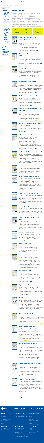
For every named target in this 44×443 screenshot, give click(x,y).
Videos (3, 49)
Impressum (28, 441)
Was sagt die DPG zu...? (6, 47)
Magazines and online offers (5, 52)
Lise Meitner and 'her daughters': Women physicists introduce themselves (6, 35)
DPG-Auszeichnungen (19, 426)
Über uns (3, 413)
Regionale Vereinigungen (19, 417)
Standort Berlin (4, 422)
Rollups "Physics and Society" (6, 42)
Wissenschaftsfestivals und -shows (35, 417)
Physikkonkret (6, 22)
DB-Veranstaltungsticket (5, 429)
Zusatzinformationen (7, 23)
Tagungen (30, 416)
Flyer (4, 44)
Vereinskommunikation (5, 419)
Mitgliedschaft (3, 417)
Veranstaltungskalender (5, 428)
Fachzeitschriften (32, 432)
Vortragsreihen (31, 421)
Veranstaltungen (4, 426)
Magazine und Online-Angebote (34, 431)
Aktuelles (30, 428)
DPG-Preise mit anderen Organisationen (19, 433)
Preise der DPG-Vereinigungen (20, 435)
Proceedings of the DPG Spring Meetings (6, 13)
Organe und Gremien (5, 416)
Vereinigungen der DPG (19, 413)
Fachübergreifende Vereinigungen (21, 416)
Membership (37, 408)
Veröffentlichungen (32, 426)
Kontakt (2, 423)
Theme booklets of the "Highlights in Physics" (7, 29)
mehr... (37, 50)
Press (42, 408)
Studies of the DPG (6, 26)
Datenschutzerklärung (39, 441)
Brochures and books (6, 20)
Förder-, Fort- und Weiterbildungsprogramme (33, 420)
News (3, 8)
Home (2, 5)
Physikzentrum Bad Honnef (6, 420)
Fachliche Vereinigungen (19, 415)
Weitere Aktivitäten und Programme (35, 424)
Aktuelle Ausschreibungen (19, 428)
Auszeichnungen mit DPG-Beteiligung (21, 436)
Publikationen (31, 429)
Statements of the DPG (7, 17)
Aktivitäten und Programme (34, 413)
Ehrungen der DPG (18, 429)
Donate (32, 408)
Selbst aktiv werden (32, 415)
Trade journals (5, 54)
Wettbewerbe (31, 423)
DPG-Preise (17, 431)
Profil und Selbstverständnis (6, 415)
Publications (7, 5)
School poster (6, 39)
